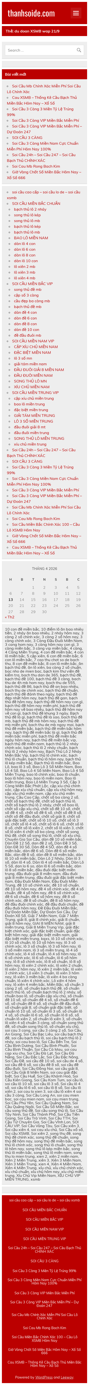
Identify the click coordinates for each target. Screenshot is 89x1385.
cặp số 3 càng (26, 295)
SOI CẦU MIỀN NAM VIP (33, 341)
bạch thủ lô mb (27, 232)
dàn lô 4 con (24, 243)
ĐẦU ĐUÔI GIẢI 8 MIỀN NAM (39, 369)
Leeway (67, 1377)
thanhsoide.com (31, 12)
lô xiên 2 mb (24, 266)
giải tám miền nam (30, 363)
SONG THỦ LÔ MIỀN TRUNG (39, 438)
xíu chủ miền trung (30, 444)
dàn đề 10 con (26, 329)
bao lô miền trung (29, 404)
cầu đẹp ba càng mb (32, 300)
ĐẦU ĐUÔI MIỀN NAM (33, 375)
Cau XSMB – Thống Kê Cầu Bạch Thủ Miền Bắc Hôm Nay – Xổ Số (44, 1364)
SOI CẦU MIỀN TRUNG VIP (35, 392)
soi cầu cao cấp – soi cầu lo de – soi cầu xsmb (44, 1200)
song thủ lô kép (27, 214)
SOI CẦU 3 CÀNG (27, 137)
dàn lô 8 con (24, 255)
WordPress (44, 1377)
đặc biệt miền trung (31, 409)
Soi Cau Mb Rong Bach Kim (36, 166)
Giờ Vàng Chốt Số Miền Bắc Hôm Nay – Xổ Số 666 (44, 1351)
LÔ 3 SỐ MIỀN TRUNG (33, 421)
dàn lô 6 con (24, 249)
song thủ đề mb (28, 289)
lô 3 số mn (23, 358)
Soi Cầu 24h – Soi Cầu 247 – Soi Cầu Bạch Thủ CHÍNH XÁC (44, 1249)
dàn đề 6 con (25, 318)
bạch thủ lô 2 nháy (30, 209)
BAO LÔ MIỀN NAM (31, 237)
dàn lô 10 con (26, 260)
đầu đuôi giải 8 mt (30, 427)
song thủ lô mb (27, 220)
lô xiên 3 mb (24, 272)
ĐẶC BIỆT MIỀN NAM (32, 352)
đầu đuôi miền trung (31, 432)
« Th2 (9, 617)
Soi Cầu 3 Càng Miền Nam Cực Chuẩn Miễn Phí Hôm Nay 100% (44, 1281)
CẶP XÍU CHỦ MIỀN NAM (36, 346)
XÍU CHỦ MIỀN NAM (32, 386)
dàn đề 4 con (25, 312)
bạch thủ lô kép (27, 226)
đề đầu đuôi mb (27, 335)
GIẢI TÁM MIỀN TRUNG (34, 415)
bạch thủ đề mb (28, 306)
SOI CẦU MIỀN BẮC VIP (32, 283)
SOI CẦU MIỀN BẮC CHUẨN (36, 203)
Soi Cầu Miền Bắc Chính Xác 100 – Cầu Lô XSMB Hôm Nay (44, 1338)
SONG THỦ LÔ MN (30, 381)
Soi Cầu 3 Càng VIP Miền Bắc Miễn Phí (45, 120)
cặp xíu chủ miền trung (34, 398)
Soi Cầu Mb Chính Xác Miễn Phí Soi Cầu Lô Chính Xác (45, 1316)
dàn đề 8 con (25, 323)
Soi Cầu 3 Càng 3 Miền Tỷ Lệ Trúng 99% (44, 1271)
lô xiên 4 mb (24, 278)
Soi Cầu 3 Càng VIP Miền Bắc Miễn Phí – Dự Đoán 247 (44, 1303)
